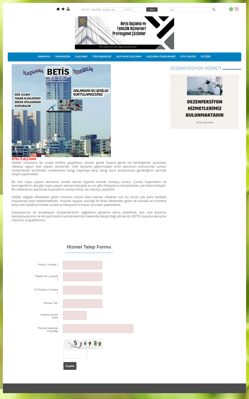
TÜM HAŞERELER (101, 56)
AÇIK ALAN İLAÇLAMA (128, 56)
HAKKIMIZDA (62, 56)
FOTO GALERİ (188, 56)
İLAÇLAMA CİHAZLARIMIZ (160, 56)
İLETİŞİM (205, 56)
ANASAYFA (44, 56)
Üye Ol (85, 9)
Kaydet (70, 366)
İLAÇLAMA (81, 56)
